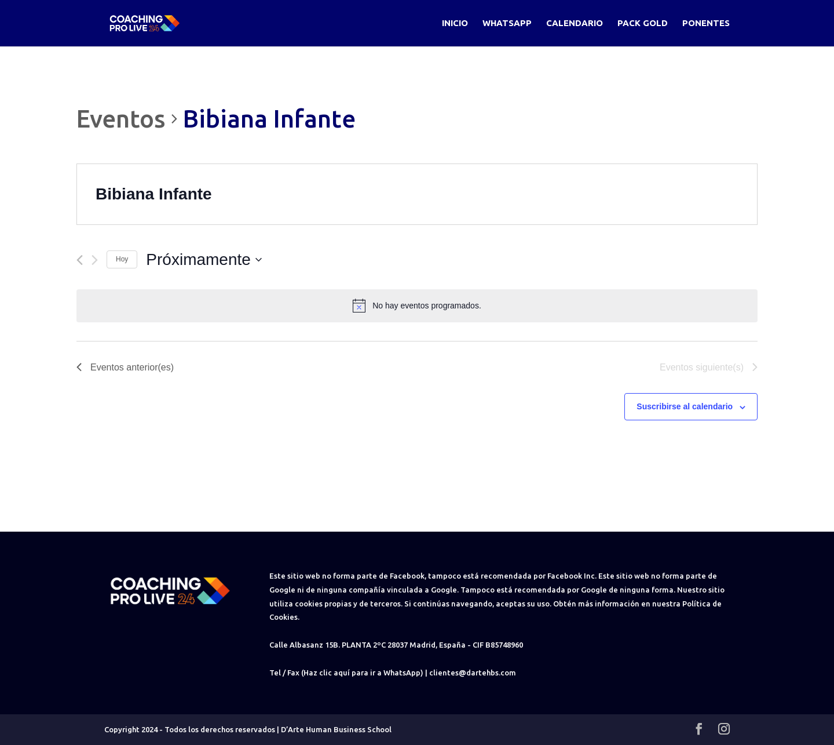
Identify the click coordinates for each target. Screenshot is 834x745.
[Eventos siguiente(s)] (95, 260)
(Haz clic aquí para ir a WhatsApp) (362, 672)
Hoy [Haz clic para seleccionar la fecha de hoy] (122, 259)
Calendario (574, 23)
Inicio (455, 23)
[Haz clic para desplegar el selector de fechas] (204, 259)
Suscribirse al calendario (685, 406)
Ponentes (706, 23)
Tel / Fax (284, 672)
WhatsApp (507, 23)
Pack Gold (642, 23)
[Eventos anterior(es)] (79, 260)
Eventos (121, 118)
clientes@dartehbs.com (472, 672)
